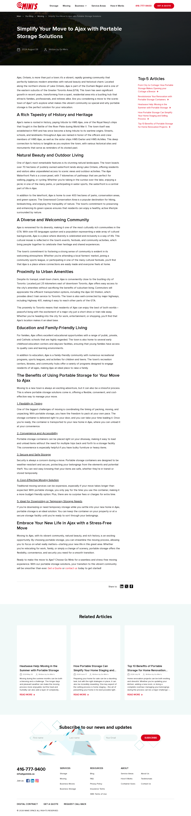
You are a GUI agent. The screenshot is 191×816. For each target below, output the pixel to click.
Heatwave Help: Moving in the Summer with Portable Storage (154, 106)
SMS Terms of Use (98, 794)
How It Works (126, 778)
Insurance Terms (97, 789)
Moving (66, 5)
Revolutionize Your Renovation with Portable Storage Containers (155, 98)
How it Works (117, 5)
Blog (92, 773)
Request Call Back (75, 804)
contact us (71, 568)
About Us (145, 773)
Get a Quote (164, 6)
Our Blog (29, 16)
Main (19, 16)
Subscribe (151, 737)
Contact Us (146, 784)
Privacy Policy (96, 784)
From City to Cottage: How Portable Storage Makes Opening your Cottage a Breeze (155, 88)
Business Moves (67, 784)
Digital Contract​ (27, 804)
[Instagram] (37, 780)
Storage (54, 5)
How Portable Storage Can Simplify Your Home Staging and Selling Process (155, 115)
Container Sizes (128, 784)
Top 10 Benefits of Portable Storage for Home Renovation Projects (155, 125)
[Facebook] (28, 780)
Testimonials (146, 778)
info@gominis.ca (25, 774)
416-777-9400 (143, 5)
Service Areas (99, 5)
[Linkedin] (32, 780)
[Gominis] (27, 6)
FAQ (92, 778)
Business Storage (68, 789)
